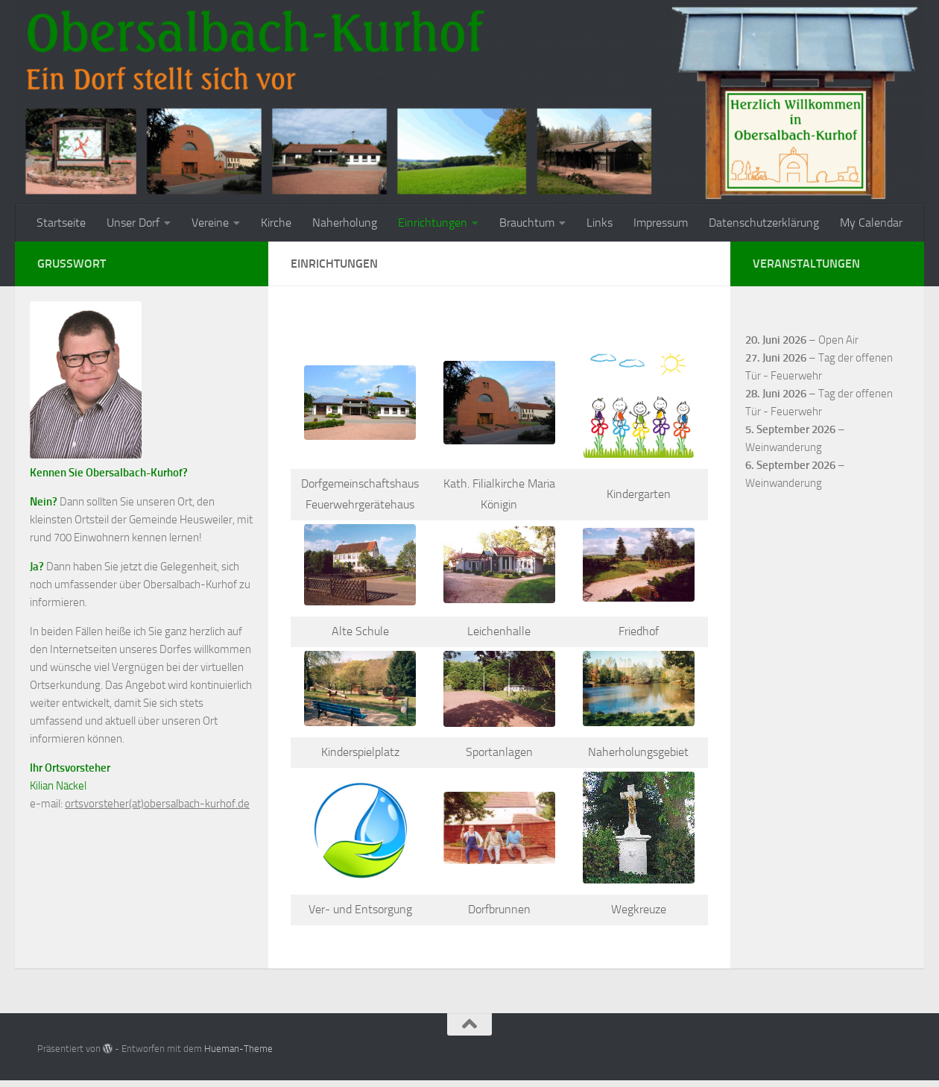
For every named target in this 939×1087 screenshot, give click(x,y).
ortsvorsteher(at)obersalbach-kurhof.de (157, 803)
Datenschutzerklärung (764, 222)
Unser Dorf (133, 222)
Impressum (660, 222)
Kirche (276, 222)
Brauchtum (526, 222)
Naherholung (344, 222)
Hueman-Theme (238, 1048)
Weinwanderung (783, 447)
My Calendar (871, 222)
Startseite (61, 222)
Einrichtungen (432, 222)
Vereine (210, 222)
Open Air (838, 340)
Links (600, 222)
